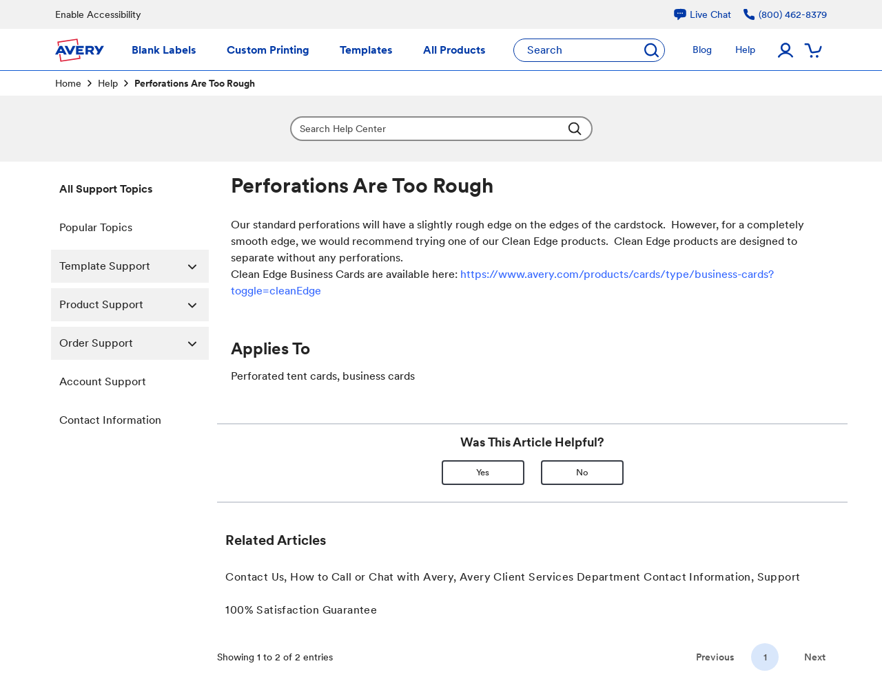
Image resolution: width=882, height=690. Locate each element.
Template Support (134, 266)
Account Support (102, 381)
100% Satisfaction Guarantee (301, 609)
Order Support (134, 343)
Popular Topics (95, 227)
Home (68, 83)
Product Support (134, 304)
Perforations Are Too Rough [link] (194, 83)
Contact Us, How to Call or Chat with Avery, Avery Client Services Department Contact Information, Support (512, 576)
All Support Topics (106, 188)
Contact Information (110, 420)
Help (108, 83)
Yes (482, 472)
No (582, 472)
